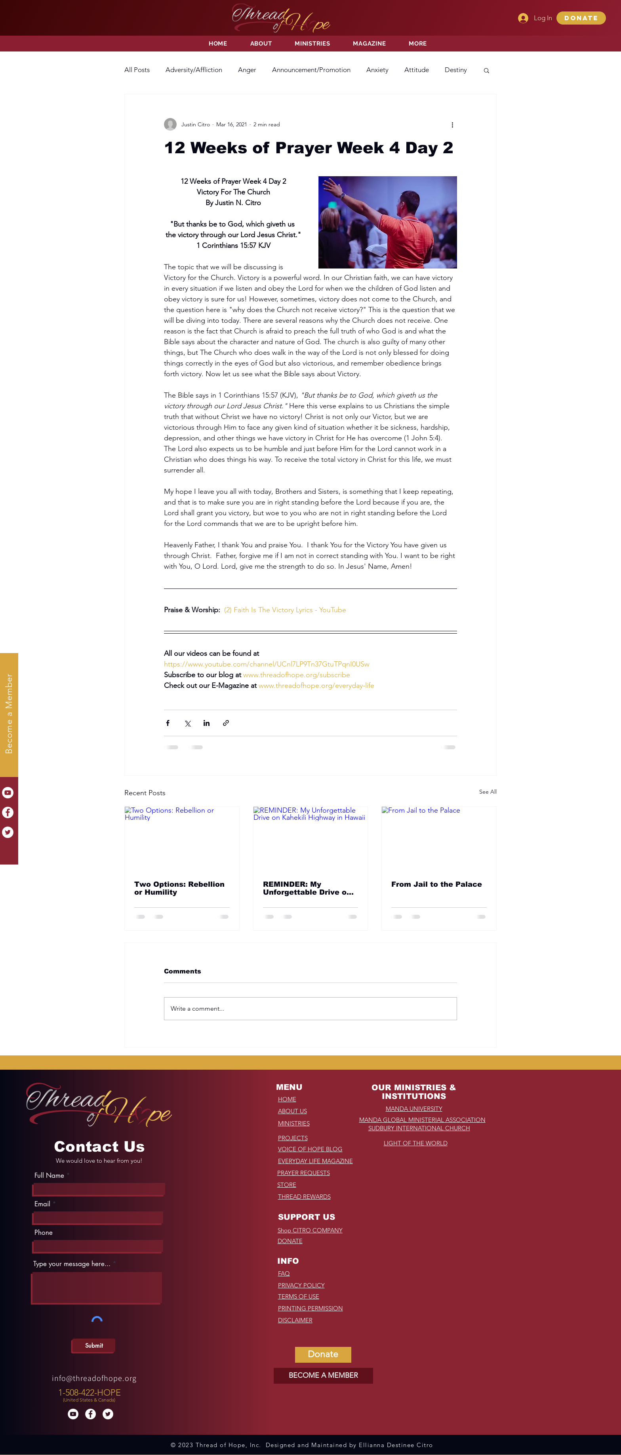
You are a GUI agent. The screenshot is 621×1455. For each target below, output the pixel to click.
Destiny (456, 70)
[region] (90, 1393)
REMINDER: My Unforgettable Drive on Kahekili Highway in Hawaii (307, 888)
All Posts (137, 70)
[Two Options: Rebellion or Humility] (182, 839)
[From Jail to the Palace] (439, 839)
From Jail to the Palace (436, 884)
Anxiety (377, 70)
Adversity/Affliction (194, 70)
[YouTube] (7, 792)
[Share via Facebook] (167, 723)
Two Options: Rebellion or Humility (179, 888)
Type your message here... (71, 1264)
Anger (247, 70)
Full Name (49, 1175)
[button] (581, 18)
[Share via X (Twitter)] (187, 723)
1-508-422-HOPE (89, 1392)
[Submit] (93, 1345)
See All (488, 791)
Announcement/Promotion (311, 70)
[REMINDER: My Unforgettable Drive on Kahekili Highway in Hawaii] (310, 839)
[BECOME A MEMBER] (323, 1376)
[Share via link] (226, 723)
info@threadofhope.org (94, 1378)
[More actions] (452, 124)
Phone (43, 1232)
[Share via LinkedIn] (206, 723)
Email (42, 1204)
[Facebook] (7, 812)
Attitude (416, 70)
